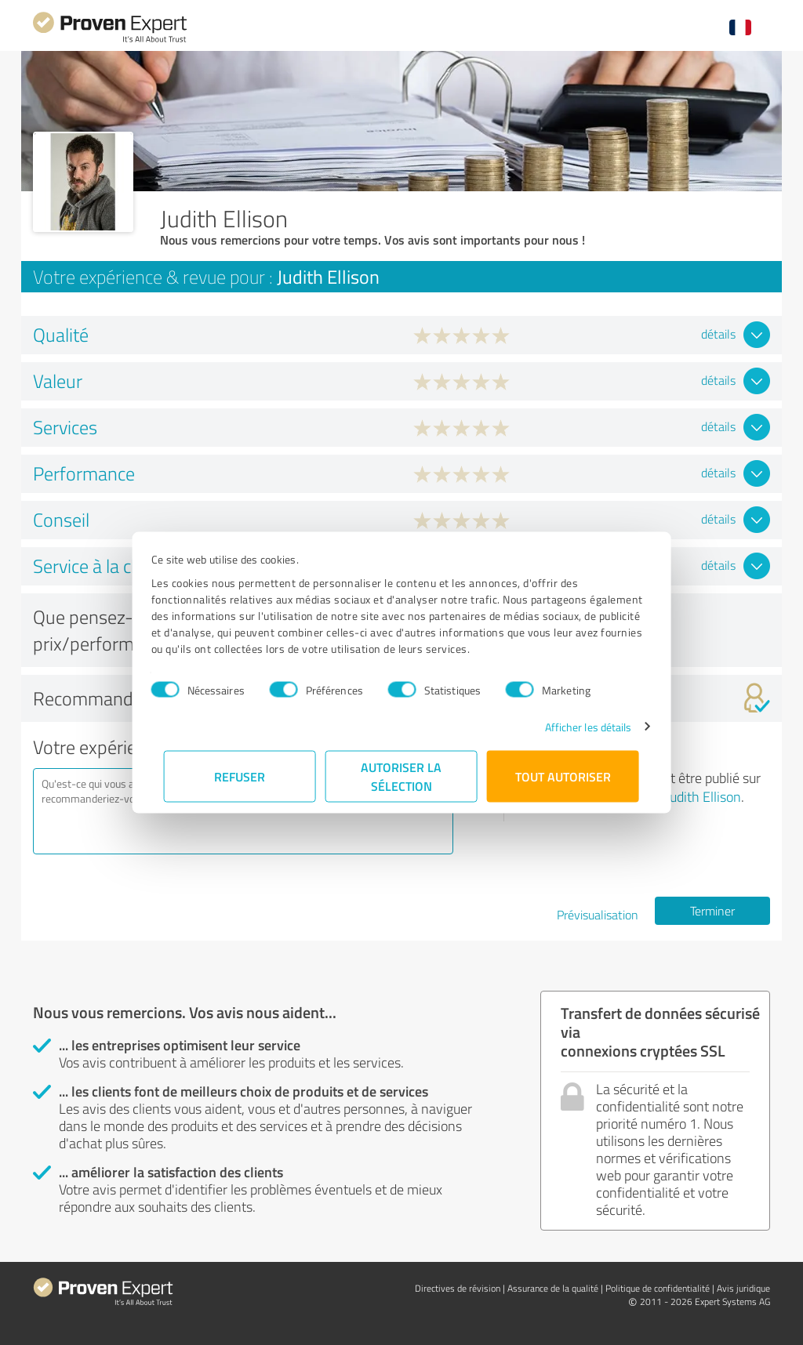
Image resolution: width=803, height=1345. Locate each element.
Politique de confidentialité (657, 1288)
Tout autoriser (563, 776)
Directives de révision (457, 1288)
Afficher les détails (575, 726)
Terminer (712, 910)
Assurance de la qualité (552, 1288)
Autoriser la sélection (402, 775)
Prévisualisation (597, 914)
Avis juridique (743, 1288)
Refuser (240, 776)
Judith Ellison (703, 796)
